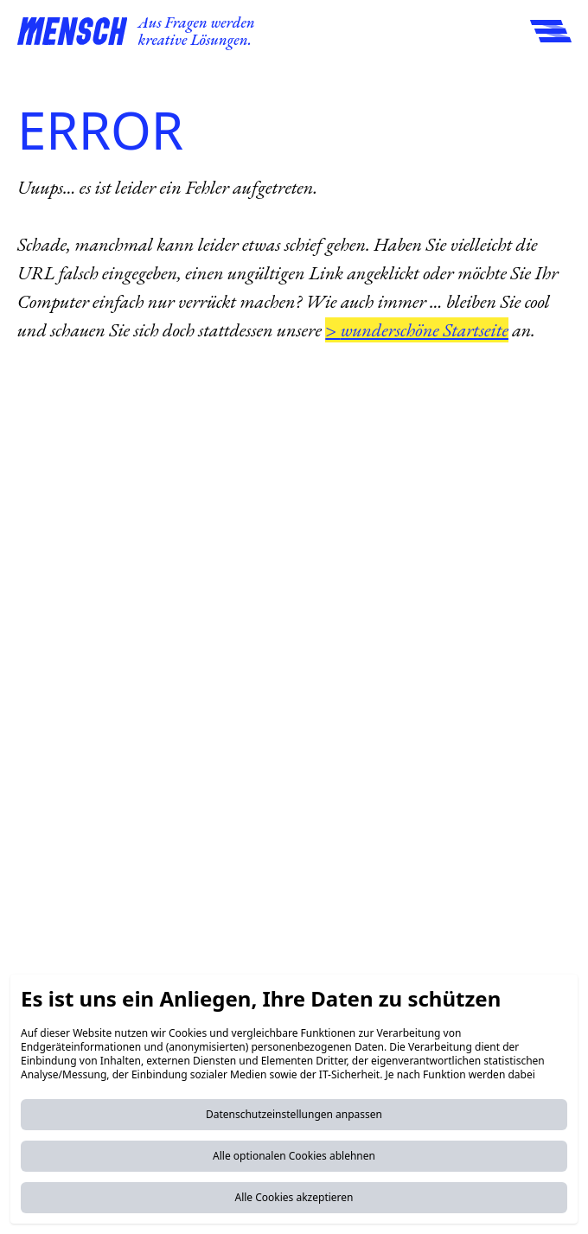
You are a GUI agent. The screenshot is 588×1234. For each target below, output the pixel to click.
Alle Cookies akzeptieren (293, 1197)
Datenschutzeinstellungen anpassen (294, 1114)
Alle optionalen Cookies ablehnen (294, 1155)
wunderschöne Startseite (424, 329)
